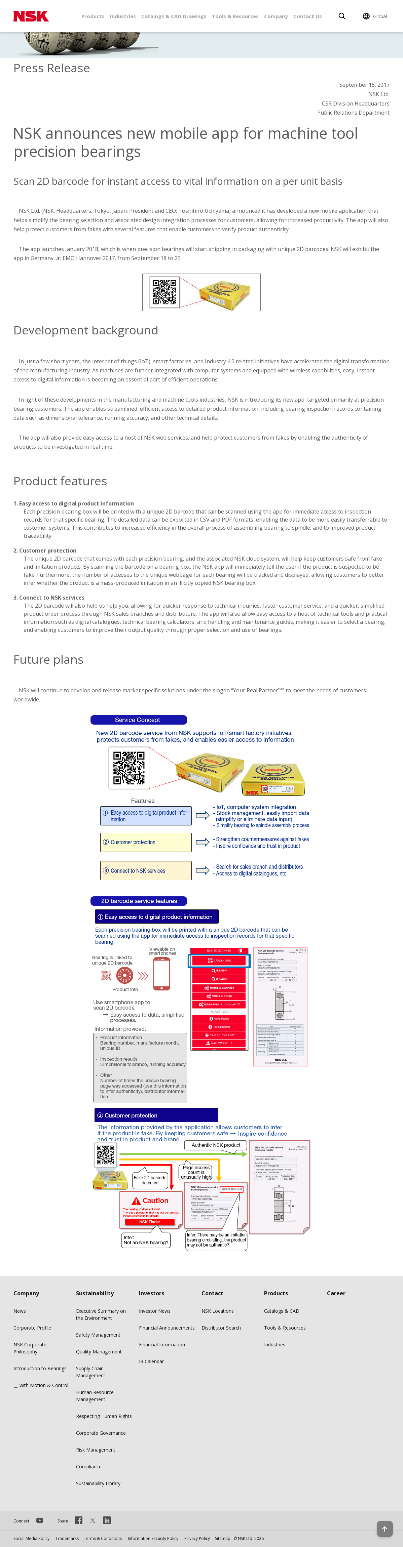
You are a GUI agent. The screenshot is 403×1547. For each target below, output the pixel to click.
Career (336, 1293)
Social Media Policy (31, 1538)
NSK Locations (218, 1311)
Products (93, 16)
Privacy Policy (197, 1538)
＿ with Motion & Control (40, 1385)
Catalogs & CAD (281, 1311)
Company (276, 16)
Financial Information (162, 1344)
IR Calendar (151, 1361)
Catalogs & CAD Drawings (174, 16)
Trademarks (67, 1538)
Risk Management (95, 1450)
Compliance (89, 1466)
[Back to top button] (381, 1523)
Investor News (155, 1311)
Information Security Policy (153, 1538)
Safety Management (98, 1335)
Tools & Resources (235, 16)
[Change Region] (376, 16)
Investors (151, 1293)
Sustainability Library (98, 1483)
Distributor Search (221, 1328)
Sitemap (222, 1538)
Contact (212, 1293)
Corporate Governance (101, 1433)
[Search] (342, 16)
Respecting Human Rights (104, 1416)
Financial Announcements (167, 1328)
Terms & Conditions (103, 1538)
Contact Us (307, 16)
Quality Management (99, 1351)
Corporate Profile (32, 1328)
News (19, 1311)
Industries (123, 16)
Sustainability (95, 1293)
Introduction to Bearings (40, 1368)
